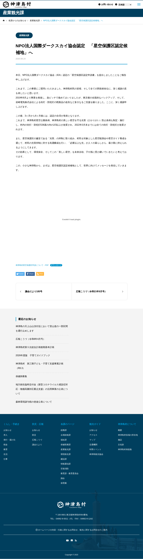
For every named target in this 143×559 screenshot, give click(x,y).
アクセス (93, 435)
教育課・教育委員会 (70, 473)
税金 (5, 444)
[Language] (125, 4)
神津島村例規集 (125, 449)
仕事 (5, 459)
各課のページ (67, 424)
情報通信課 (66, 464)
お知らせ (7, 430)
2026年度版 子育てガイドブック (33, 355)
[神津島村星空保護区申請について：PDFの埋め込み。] (71, 219)
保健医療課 (66, 444)
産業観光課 (24, 35)
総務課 (64, 430)
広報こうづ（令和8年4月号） (30, 339)
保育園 (64, 483)
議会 (63, 478)
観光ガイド (95, 424)
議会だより (37, 444)
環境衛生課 (66, 454)
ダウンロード (56, 265)
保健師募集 (21, 376)
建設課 (64, 459)
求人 (5, 435)
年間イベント (95, 449)
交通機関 (93, 444)
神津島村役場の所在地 (128, 435)
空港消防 (65, 468)
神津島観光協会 (96, 454)
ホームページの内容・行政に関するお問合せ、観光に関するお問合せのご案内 (71, 530)
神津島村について (127, 424)
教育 (5, 449)
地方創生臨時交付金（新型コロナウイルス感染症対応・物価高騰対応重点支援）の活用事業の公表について (42, 389)
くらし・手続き (11, 424)
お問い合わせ (105, 4)
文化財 (121, 444)
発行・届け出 (9, 440)
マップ (92, 440)
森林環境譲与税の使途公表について (34, 402)
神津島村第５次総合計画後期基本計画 (35, 347)
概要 (120, 430)
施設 (120, 440)
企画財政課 (66, 435)
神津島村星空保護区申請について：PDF (32, 265)
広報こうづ (37, 440)
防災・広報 (37, 424)
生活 (5, 454)
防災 (34, 435)
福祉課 (64, 440)
